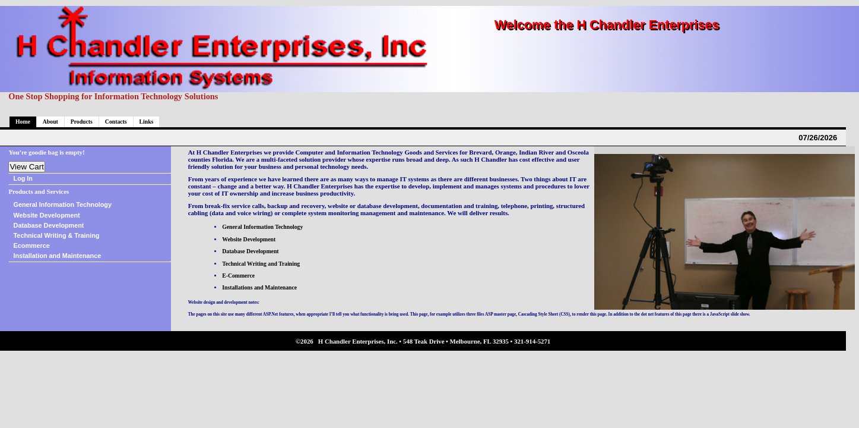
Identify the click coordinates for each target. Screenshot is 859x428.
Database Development (49, 225)
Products (82, 121)
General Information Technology (63, 204)
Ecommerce (32, 245)
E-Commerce (238, 275)
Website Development (47, 215)
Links (147, 121)
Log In (23, 178)
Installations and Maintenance (259, 287)
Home (22, 121)
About (50, 121)
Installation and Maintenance (58, 255)
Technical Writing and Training (261, 263)
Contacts (116, 121)
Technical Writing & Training (57, 235)
